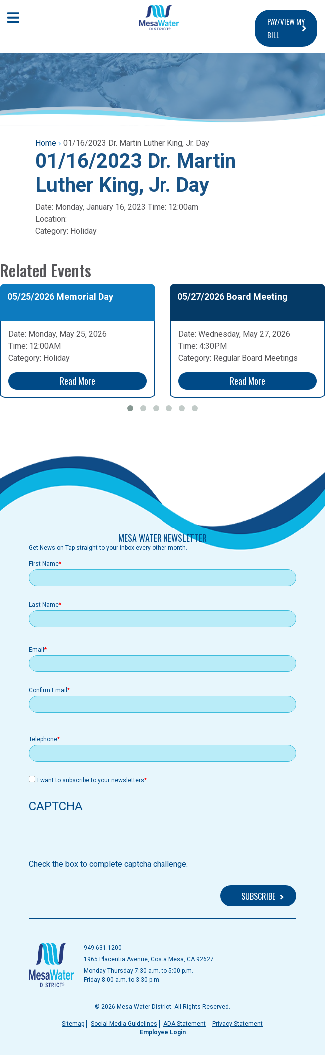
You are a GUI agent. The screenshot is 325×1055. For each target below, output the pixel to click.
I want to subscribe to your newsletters (90, 780)
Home (45, 143)
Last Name (44, 604)
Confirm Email (48, 690)
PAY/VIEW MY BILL (286, 28)
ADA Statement (184, 1023)
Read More (77, 380)
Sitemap (73, 1023)
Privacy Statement (237, 1023)
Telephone (43, 739)
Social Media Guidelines (124, 1023)
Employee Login (163, 1032)
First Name (44, 563)
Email (36, 649)
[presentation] (104, 838)
